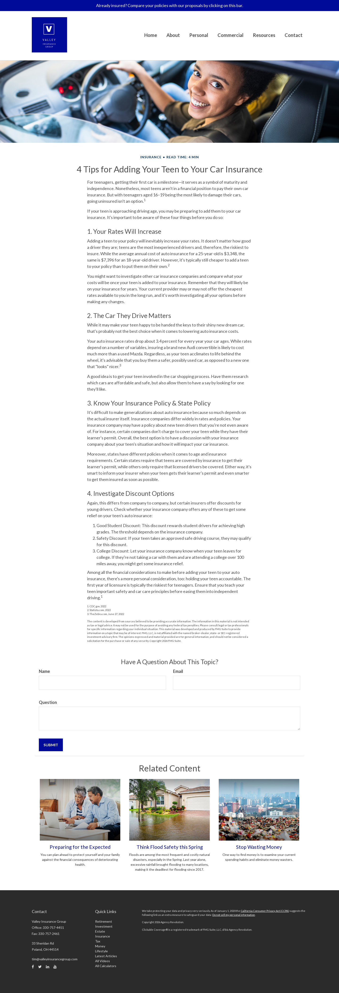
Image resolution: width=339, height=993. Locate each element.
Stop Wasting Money (259, 847)
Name (44, 671)
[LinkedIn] (47, 966)
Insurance (102, 936)
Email (178, 671)
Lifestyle (101, 951)
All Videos (102, 961)
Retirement (103, 921)
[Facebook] (33, 966)
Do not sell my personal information (233, 914)
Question (48, 702)
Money (100, 946)
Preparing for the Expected (80, 847)
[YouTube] (55, 966)
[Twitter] (40, 966)
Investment (104, 926)
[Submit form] (51, 745)
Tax (97, 941)
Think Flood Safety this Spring (170, 847)
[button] (173, 36)
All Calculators (105, 966)
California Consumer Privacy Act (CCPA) (265, 910)
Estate (100, 931)
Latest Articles (106, 956)
